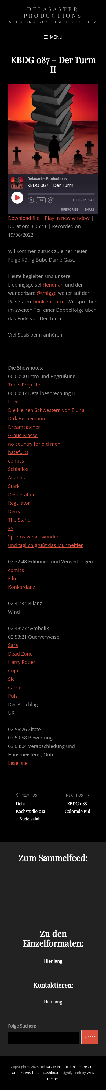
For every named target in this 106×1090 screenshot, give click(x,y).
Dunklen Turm (48, 301)
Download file (23, 218)
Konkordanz (21, 587)
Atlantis (16, 477)
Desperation (22, 494)
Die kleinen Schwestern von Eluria (46, 410)
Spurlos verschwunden (34, 536)
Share (89, 209)
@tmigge (47, 293)
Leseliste (18, 763)
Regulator (19, 503)
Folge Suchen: (22, 1026)
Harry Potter (21, 662)
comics (16, 460)
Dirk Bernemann (26, 418)
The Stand (19, 519)
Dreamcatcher (24, 427)
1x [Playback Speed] (41, 200)
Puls (13, 696)
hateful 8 (18, 452)
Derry (14, 511)
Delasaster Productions (53, 12)
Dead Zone (20, 653)
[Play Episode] (17, 197)
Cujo (13, 670)
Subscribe (69, 209)
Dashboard (52, 1072)
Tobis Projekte (24, 384)
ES (10, 528)
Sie (11, 679)
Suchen (90, 1037)
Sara (13, 645)
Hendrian (53, 284)
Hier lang (53, 1002)
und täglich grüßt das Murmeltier (45, 545)
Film (13, 578)
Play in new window (67, 218)
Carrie (14, 687)
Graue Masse (23, 435)
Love (13, 401)
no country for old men (34, 444)
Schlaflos (18, 469)
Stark (13, 486)
